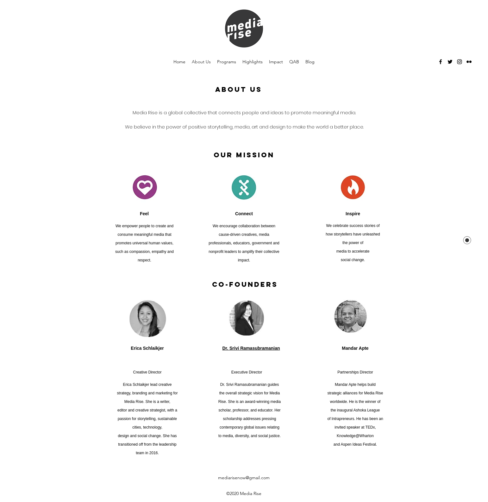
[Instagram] (459, 62)
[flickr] (469, 62)
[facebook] (440, 62)
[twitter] (450, 62)
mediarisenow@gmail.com (244, 477)
